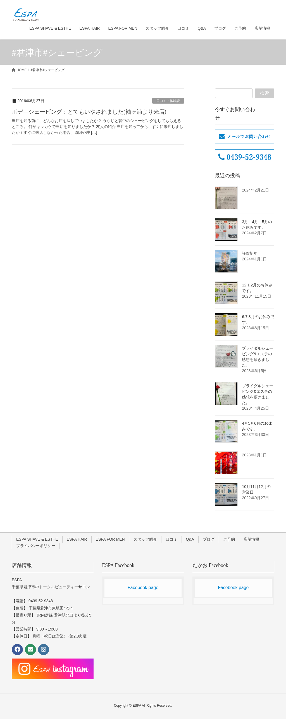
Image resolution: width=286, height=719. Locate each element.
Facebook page (143, 587)
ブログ (208, 539)
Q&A (190, 539)
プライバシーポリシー (35, 545)
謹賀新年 (250, 253)
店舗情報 (251, 539)
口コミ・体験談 (168, 101)
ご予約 (229, 539)
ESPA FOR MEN (110, 539)
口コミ (171, 539)
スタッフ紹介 (145, 539)
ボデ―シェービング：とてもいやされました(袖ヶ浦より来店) (89, 112)
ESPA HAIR (77, 539)
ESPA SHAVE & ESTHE (37, 539)
